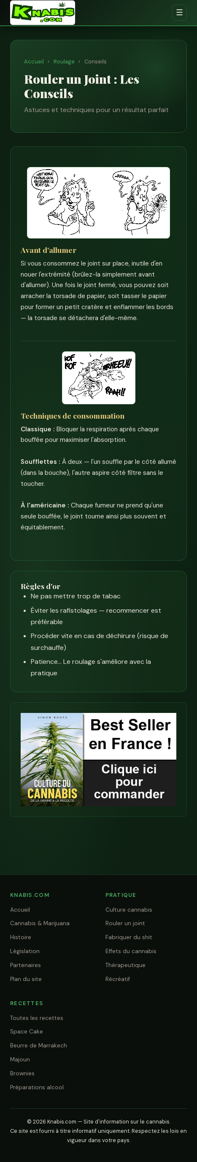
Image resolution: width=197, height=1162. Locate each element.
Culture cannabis (128, 909)
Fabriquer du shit (128, 937)
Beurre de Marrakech (38, 1045)
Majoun (20, 1059)
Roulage (64, 61)
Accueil (34, 61)
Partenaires (25, 965)
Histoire (20, 937)
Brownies (22, 1073)
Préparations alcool (37, 1087)
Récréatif (117, 979)
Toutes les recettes (36, 1018)
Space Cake (26, 1031)
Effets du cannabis (131, 951)
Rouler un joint (125, 923)
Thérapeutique (125, 965)
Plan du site (26, 979)
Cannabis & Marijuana (40, 923)
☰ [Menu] (179, 12)
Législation (25, 951)
